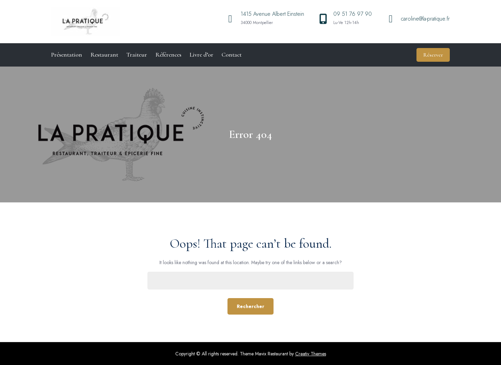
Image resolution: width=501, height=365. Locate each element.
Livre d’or (201, 54)
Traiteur (136, 54)
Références (168, 54)
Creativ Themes (310, 353)
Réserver (433, 54)
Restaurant (104, 54)
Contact (232, 54)
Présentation (66, 54)
